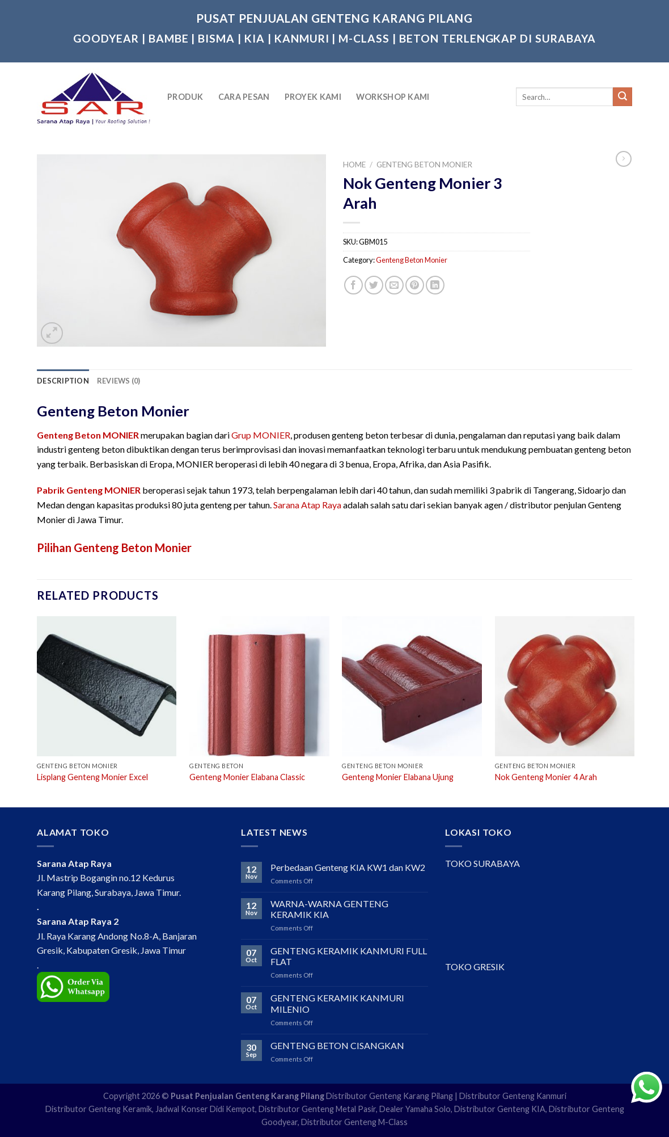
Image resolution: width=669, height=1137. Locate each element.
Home (354, 164)
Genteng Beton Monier (424, 164)
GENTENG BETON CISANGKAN (337, 1045)
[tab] (63, 380)
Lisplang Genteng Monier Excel (92, 777)
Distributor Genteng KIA (499, 1109)
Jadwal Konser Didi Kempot (205, 1109)
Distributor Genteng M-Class (354, 1122)
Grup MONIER (260, 434)
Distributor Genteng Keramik (98, 1109)
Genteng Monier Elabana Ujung (398, 777)
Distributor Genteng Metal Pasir (317, 1109)
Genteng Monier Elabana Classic (247, 777)
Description (63, 380)
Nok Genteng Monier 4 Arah (546, 777)
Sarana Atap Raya (307, 504)
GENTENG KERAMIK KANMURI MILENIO (337, 1003)
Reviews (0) (119, 380)
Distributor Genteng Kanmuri (512, 1096)
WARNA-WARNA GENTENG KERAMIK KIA (329, 909)
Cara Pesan (244, 97)
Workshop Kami (393, 97)
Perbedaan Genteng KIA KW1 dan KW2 (347, 867)
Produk (185, 97)
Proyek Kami (313, 97)
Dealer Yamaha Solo (415, 1109)
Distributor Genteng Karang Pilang (389, 1096)
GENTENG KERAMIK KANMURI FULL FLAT (348, 956)
